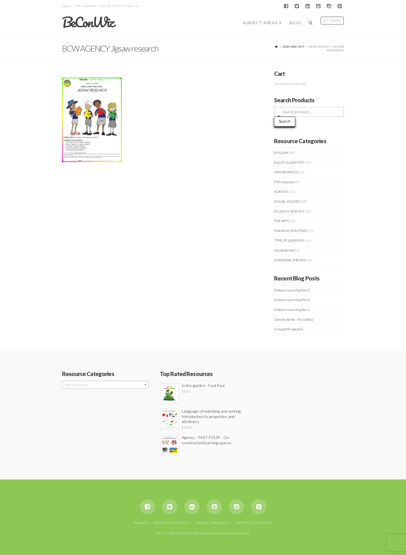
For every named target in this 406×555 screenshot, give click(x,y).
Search (284, 121)
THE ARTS (281, 221)
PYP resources (284, 182)
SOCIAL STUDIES (287, 201)
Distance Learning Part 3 (292, 290)
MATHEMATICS (286, 172)
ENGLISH (281, 153)
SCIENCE (281, 191)
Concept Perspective (288, 329)
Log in (67, 6)
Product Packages (212, 523)
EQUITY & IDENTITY (289, 162)
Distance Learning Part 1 (292, 310)
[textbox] (105, 385)
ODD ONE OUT (293, 46)
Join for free (109, 6)
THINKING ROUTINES (290, 231)
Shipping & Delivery (253, 523)
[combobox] (105, 385)
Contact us (130, 6)
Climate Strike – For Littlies (293, 319)
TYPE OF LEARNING (289, 240)
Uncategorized (284, 250)
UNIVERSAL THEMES (290, 260)
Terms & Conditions (172, 523)
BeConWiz (88, 22)
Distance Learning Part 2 (292, 300)
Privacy (141, 523)
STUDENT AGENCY (289, 211)
